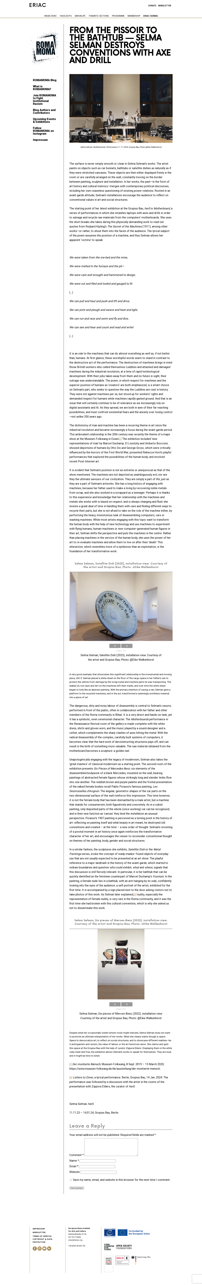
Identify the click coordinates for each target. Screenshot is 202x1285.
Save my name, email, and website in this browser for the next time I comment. (121, 1183)
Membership (119, 16)
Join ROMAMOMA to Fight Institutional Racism (44, 99)
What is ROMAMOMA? (42, 88)
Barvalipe (65, 16)
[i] (120, 439)
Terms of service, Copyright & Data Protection (42, 1243)
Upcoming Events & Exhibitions (44, 120)
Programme (103, 16)
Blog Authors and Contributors (44, 111)
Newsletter (164, 6)
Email (73, 1169)
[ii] (134, 894)
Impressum (40, 140)
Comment (76, 1158)
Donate (152, 6)
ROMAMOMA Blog (44, 80)
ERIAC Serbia (136, 16)
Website (74, 1175)
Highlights (51, 16)
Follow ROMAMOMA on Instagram (43, 130)
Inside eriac (36, 16)
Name (74, 1164)
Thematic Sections (84, 16)
